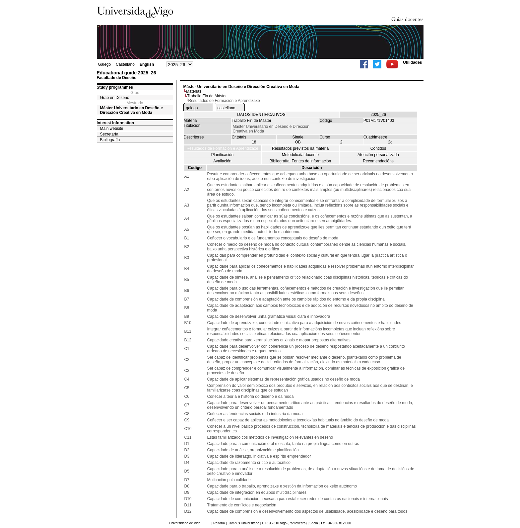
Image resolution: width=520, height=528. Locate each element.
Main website (111, 128)
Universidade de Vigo (185, 523)
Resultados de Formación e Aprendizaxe (222, 148)
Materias (193, 91)
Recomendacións (378, 161)
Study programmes (115, 87)
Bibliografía (110, 139)
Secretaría (109, 134)
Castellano (125, 64)
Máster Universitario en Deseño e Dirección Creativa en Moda (131, 110)
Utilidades (412, 62)
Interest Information (115, 123)
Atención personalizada (378, 154)
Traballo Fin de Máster (207, 96)
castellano (226, 108)
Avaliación (222, 161)
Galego (104, 64)
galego (192, 108)
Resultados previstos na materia (300, 148)
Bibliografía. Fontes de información (300, 161)
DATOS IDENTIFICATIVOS (261, 114)
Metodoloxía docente (300, 154)
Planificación (222, 154)
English (147, 64)
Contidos (378, 148)
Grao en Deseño (114, 97)
